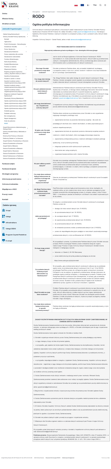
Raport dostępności (10, 118)
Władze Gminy (7, 19)
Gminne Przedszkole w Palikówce (13, 158)
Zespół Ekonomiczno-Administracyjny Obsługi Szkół (14, 128)
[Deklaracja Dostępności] (68, 458)
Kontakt (6, 39)
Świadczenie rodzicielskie (12, 56)
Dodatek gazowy (9, 111)
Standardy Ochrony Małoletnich (14, 98)
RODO (6, 123)
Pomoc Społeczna (9, 49)
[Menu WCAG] (88, 5)
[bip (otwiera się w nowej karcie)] (95, 5)
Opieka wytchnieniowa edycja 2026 (15, 101)
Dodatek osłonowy (10, 113)
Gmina (4, 13)
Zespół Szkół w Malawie (10, 146)
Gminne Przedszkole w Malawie (12, 148)
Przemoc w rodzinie (10, 66)
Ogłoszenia (7, 41)
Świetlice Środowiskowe (11, 76)
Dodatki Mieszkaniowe (11, 64)
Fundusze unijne (8, 164)
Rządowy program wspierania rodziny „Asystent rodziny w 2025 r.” (15, 72)
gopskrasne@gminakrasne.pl (86, 32)
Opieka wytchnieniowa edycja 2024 (15, 103)
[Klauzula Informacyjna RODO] (53, 458)
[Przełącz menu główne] (105, 5)
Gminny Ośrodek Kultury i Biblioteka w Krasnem (14, 132)
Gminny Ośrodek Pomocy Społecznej (14, 36)
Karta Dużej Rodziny (10, 61)
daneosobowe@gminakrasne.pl (81, 39)
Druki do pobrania (9, 121)
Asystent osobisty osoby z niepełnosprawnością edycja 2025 (14, 86)
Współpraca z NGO (9, 189)
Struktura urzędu (8, 24)
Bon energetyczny (9, 116)
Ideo (108, 457)
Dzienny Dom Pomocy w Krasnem (13, 136)
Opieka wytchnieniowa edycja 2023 (15, 106)
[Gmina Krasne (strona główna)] (10, 5)
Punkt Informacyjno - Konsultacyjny (15, 44)
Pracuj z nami (7, 194)
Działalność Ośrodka (10, 46)
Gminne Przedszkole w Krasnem (13, 143)
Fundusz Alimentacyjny (11, 59)
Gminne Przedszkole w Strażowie (13, 153)
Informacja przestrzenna (11, 179)
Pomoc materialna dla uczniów (13, 54)
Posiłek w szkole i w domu (12, 78)
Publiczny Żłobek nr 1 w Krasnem (13, 138)
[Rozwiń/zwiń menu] (28, 13)
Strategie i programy (10, 174)
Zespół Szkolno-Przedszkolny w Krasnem (15, 141)
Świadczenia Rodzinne (11, 51)
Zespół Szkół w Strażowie (11, 151)
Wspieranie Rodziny (10, 69)
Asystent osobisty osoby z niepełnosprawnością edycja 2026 (14, 82)
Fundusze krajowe (9, 169)
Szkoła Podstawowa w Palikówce (13, 156)
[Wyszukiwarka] (100, 5)
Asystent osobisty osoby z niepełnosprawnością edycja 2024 (14, 90)
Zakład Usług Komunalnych (11, 34)
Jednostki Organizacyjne (12, 29)
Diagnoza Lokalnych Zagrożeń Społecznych (13, 95)
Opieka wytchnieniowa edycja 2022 (15, 108)
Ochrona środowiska (10, 184)
